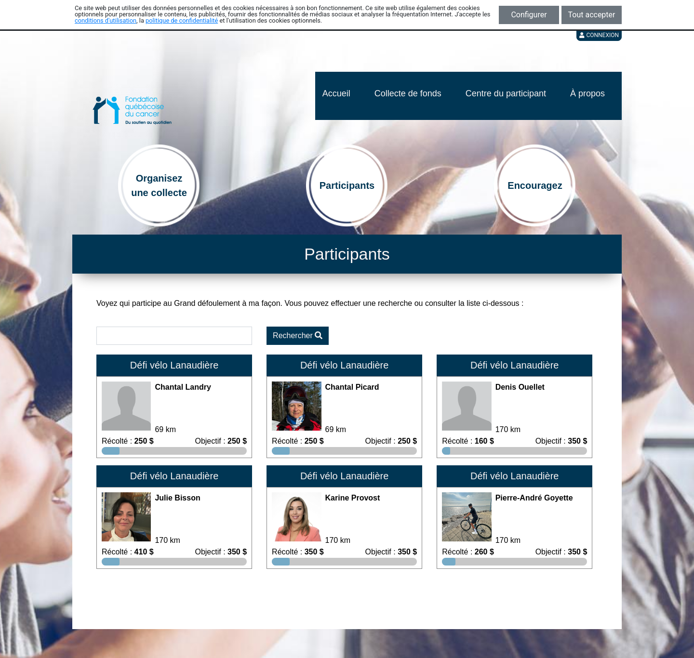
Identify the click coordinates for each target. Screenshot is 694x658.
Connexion (599, 35)
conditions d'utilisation (105, 20)
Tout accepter (591, 14)
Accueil (336, 93)
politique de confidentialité (182, 20)
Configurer (529, 14)
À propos (587, 93)
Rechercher (297, 335)
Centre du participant (506, 93)
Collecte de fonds (407, 93)
